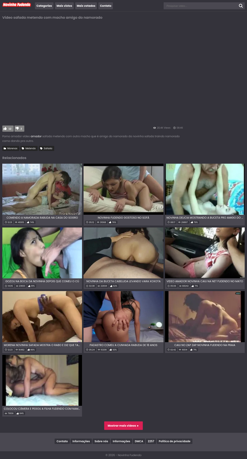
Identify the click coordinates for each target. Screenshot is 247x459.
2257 (151, 441)
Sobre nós (101, 441)
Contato (105, 6)
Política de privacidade (174, 441)
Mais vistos (64, 6)
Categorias (44, 6)
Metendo (30, 148)
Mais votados (86, 6)
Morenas (12, 148)
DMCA (139, 441)
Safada (48, 148)
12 (9, 128)
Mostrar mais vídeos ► (123, 426)
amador (36, 136)
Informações (81, 441)
